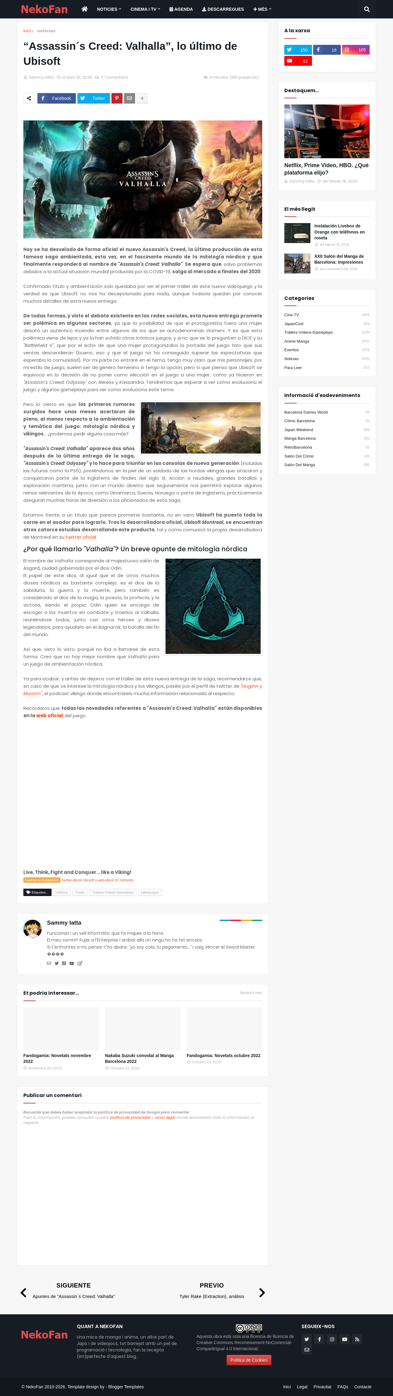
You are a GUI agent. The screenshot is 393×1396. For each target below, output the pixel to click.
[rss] (357, 1339)
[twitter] (298, 50)
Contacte (363, 1386)
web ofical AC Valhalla (116, 880)
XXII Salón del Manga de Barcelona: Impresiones (339, 259)
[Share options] (142, 98)
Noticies (107, 9)
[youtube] (298, 61)
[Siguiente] (67, 1290)
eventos (327, 350)
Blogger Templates (126, 1386)
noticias (46, 31)
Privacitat (322, 1386)
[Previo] (218, 1290)
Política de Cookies (249, 1360)
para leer (327, 367)
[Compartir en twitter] (93, 98)
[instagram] (356, 50)
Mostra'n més (251, 993)
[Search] (367, 9)
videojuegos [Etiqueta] (150, 892)
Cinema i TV (143, 9)
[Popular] (297, 233)
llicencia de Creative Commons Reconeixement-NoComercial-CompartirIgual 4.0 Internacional (245, 1342)
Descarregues (223, 9)
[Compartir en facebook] (56, 98)
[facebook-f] (327, 50)
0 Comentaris (114, 77)
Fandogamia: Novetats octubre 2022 (223, 1055)
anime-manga (327, 341)
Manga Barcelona (327, 438)
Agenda (181, 9)
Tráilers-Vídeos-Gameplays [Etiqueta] (112, 892)
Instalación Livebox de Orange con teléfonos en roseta (339, 231)
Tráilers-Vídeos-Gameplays (327, 332)
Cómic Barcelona (327, 421)
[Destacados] (327, 131)
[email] (307, 1349)
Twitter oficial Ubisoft (77, 880)
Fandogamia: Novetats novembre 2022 (57, 1058)
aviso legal (165, 1117)
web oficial (49, 715)
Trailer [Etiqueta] (80, 892)
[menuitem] (84, 9)
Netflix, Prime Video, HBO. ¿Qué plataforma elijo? (326, 168)
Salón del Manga (327, 464)
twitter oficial (81, 537)
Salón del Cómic (327, 456)
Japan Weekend (327, 429)
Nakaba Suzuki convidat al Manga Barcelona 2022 (139, 1058)
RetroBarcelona (327, 447)
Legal (302, 1386)
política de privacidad (130, 1117)
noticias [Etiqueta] (62, 892)
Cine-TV (327, 315)
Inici (27, 31)
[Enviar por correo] (129, 98)
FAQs (342, 1386)
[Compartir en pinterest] (117, 98)
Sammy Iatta (64, 922)
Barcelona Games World (327, 412)
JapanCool (327, 323)
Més (260, 9)
